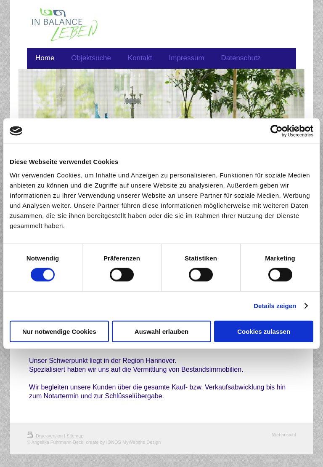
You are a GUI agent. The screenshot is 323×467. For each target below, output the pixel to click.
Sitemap (74, 435)
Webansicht (284, 434)
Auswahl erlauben (161, 331)
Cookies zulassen (263, 331)
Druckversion (45, 435)
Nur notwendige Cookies (59, 331)
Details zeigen (275, 305)
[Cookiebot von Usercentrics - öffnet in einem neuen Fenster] (276, 131)
